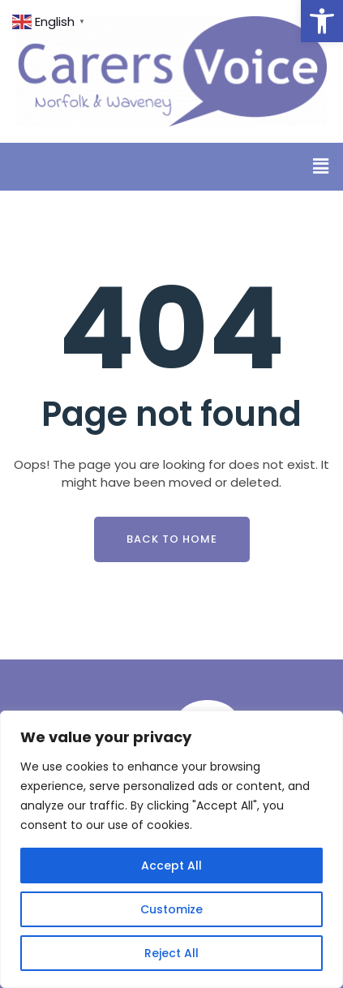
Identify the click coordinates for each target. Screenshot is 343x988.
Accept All (171, 865)
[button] (322, 21)
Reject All (171, 953)
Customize (171, 909)
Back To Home (171, 539)
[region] (171, 849)
